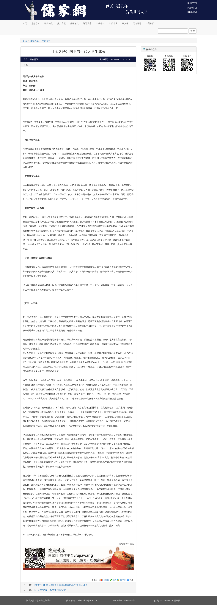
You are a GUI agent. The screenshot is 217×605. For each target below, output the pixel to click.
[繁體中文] (192, 3)
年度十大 (113, 23)
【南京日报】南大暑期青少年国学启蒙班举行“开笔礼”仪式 (60, 585)
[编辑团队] (192, 12)
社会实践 (34, 40)
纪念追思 (137, 23)
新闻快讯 (48, 23)
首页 (25, 23)
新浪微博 (105, 580)
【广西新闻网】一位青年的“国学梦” (49, 590)
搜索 (192, 31)
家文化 (125, 23)
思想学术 (35, 23)
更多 (131, 580)
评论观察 (87, 23)
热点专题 (61, 23)
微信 (114, 580)
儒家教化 (74, 23)
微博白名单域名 (43, 600)
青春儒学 (46, 40)
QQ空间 (123, 580)
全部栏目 (150, 23)
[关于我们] (192, 7)
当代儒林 (100, 23)
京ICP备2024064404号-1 (125, 600)
